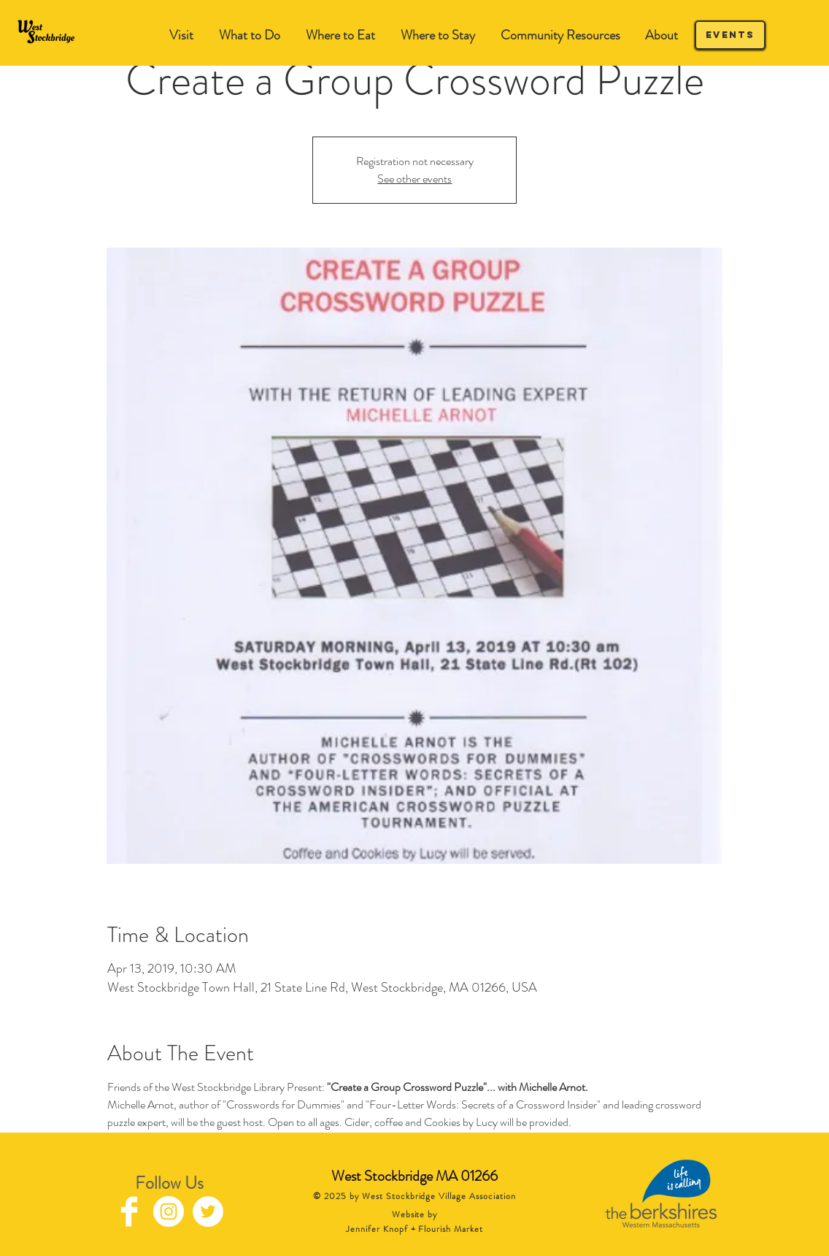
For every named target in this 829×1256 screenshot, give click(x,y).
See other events (414, 178)
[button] (249, 35)
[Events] (730, 35)
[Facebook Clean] (129, 1211)
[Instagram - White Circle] (168, 1211)
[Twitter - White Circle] (208, 1211)
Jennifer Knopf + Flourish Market (414, 1229)
